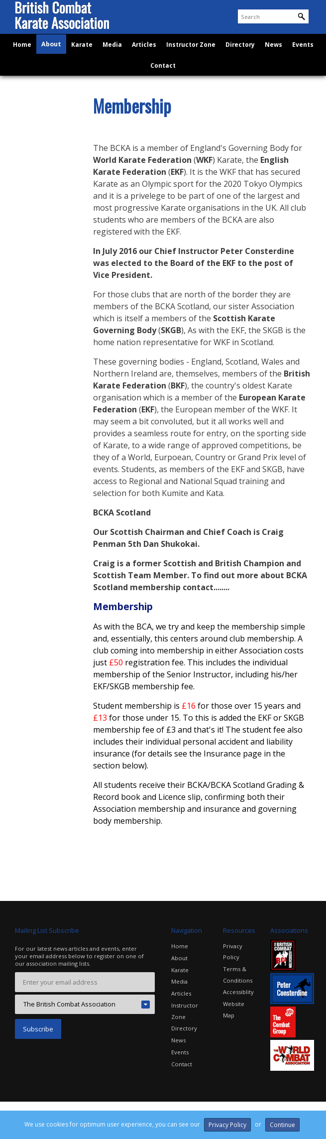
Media (115, 61)
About (57, 61)
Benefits (34, 142)
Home (29, 61)
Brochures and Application (43, 184)
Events (296, 61)
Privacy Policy (232, 950)
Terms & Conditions (237, 973)
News (269, 61)
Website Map (240, 1001)
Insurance (36, 206)
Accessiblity (238, 990)
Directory (237, 61)
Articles (146, 61)
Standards (36, 225)
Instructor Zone (190, 61)
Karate (86, 61)
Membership (40, 161)
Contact (163, 83)
